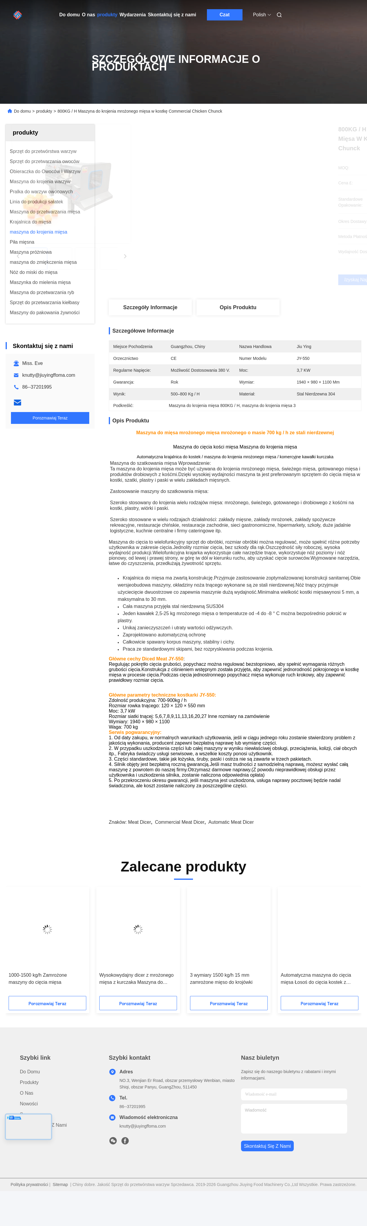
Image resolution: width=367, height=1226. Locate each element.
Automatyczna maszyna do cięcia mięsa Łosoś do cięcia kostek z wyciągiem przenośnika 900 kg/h (316, 1000)
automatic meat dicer (231, 843)
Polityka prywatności (29, 1205)
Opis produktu (238, 307)
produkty (107, 14)
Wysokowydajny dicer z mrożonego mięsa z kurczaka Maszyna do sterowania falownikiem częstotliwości (136, 1000)
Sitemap (60, 1205)
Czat (225, 14)
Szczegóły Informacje (150, 307)
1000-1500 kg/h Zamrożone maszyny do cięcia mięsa (38, 1000)
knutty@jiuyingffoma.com (48, 375)
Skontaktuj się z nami (172, 14)
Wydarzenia (132, 14)
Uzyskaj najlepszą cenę (266, 279)
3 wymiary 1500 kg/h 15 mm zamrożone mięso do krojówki (221, 1000)
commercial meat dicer (180, 843)
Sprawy (28, 1135)
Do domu (69, 14)
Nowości (29, 1125)
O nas (88, 14)
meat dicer (139, 843)
